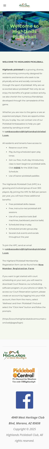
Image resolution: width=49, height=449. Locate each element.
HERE (17, 168)
